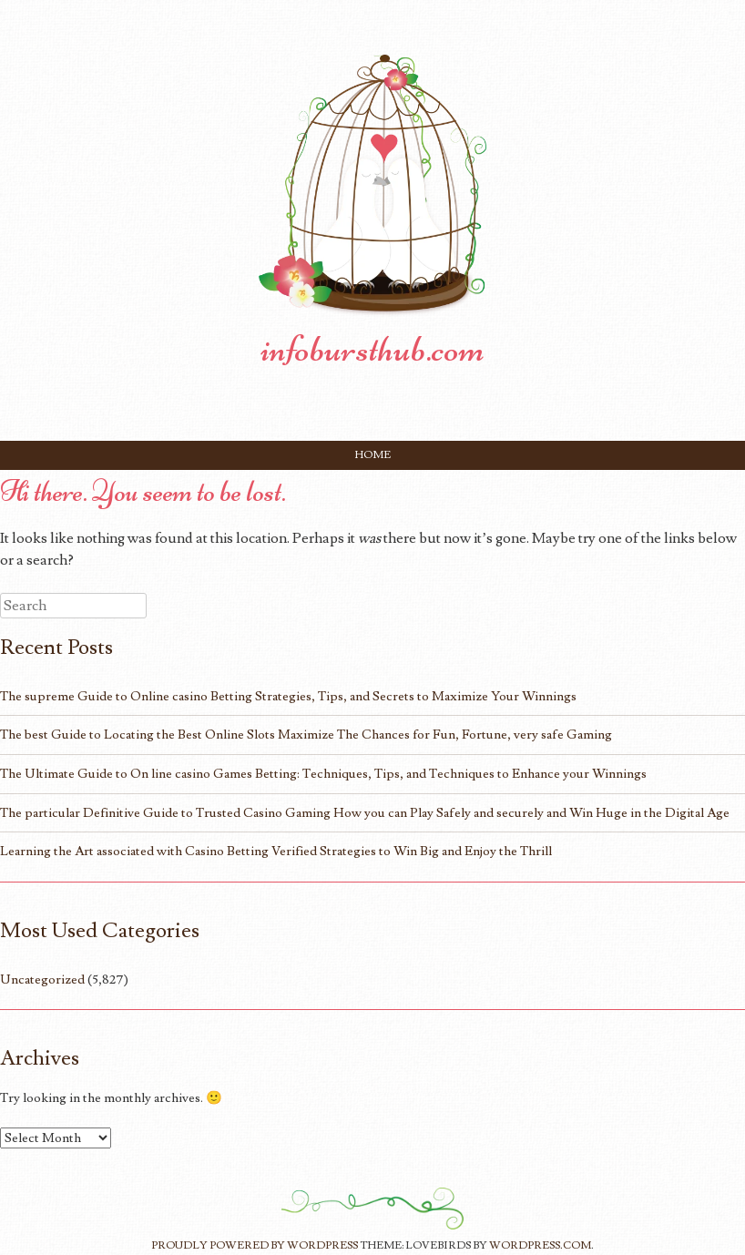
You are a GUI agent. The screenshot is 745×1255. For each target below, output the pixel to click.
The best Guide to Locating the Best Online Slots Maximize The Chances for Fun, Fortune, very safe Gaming (306, 734)
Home (373, 455)
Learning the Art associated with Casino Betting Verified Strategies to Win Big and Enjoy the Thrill (276, 851)
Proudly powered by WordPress (254, 1245)
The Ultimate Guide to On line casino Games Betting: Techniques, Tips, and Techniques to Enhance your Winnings (323, 773)
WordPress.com (540, 1245)
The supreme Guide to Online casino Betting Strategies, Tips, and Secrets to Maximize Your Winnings (288, 696)
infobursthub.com (372, 349)
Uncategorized (42, 979)
